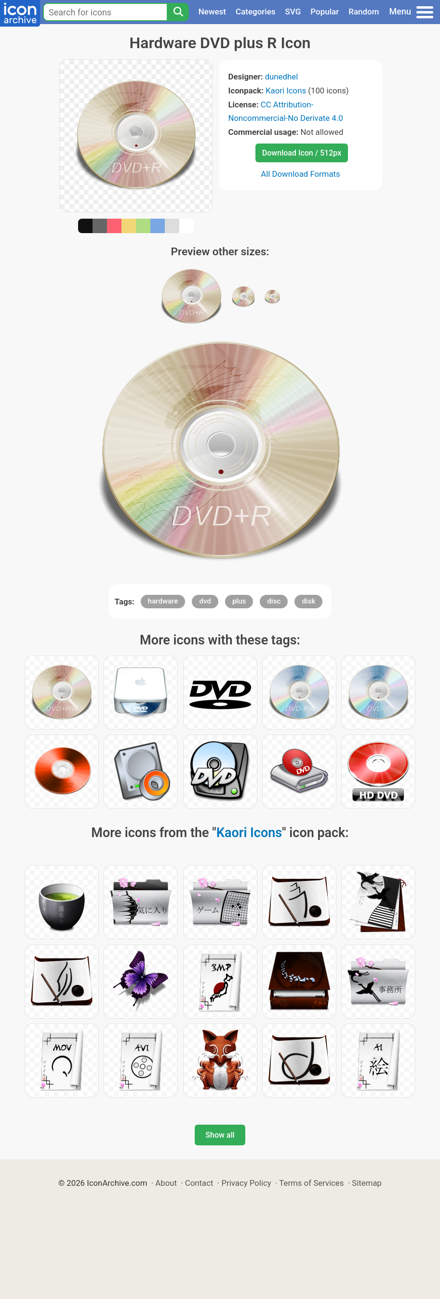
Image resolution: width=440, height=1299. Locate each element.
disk (308, 601)
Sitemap (367, 1183)
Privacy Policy (246, 1183)
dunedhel (281, 76)
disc (273, 601)
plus (239, 601)
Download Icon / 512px (301, 152)
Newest (212, 11)
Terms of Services (311, 1183)
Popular (324, 11)
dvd (205, 601)
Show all (219, 1135)
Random (363, 11)
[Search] (178, 12)
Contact (199, 1183)
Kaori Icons (286, 90)
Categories (256, 11)
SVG (293, 11)
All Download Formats (300, 174)
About (166, 1183)
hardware (163, 601)
